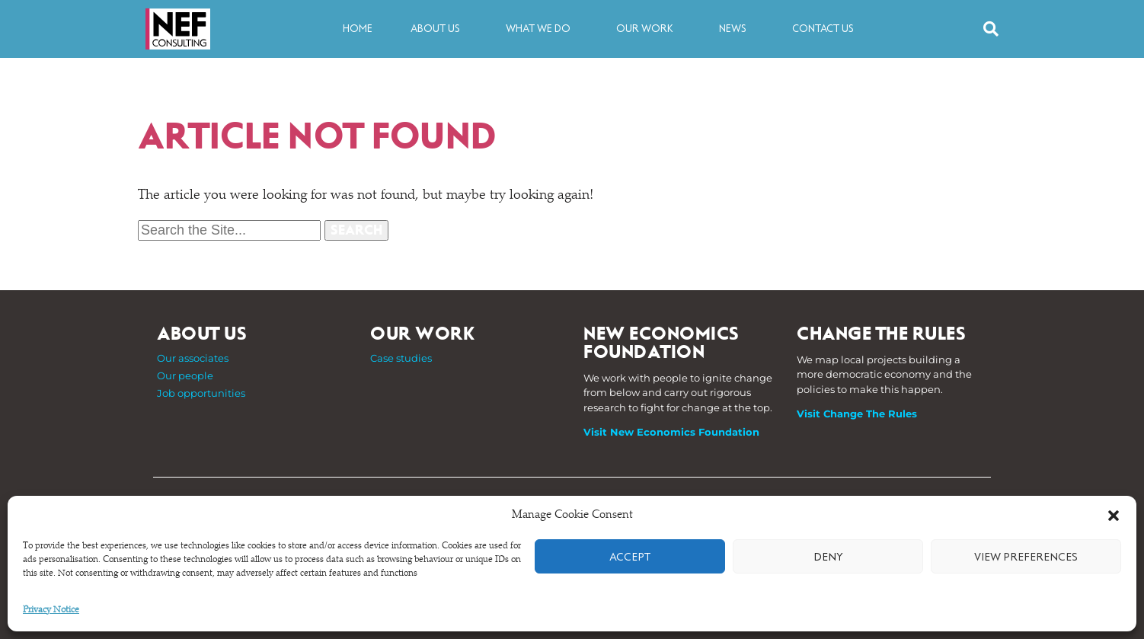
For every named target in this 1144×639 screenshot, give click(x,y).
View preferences (1026, 557)
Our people (185, 375)
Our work (648, 29)
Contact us (823, 28)
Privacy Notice (51, 610)
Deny (828, 557)
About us (439, 29)
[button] (1113, 515)
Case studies (401, 358)
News (736, 29)
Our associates (192, 358)
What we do (542, 29)
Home (357, 28)
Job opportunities (201, 393)
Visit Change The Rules (857, 413)
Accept (629, 557)
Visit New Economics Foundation (671, 432)
